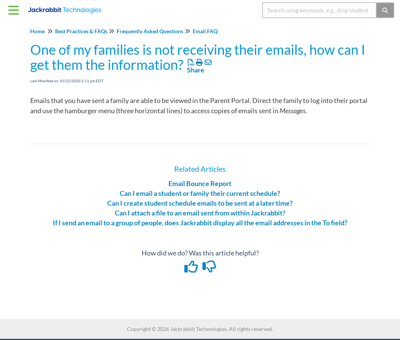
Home (37, 31)
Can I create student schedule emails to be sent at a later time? (200, 203)
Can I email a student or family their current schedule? (200, 193)
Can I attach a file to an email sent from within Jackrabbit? (200, 213)
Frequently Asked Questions (150, 31)
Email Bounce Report (200, 183)
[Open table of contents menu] (15, 9)
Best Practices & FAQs (81, 31)
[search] (319, 10)
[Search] (385, 10)
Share (195, 70)
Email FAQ (205, 31)
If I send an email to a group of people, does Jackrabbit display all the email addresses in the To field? (200, 222)
